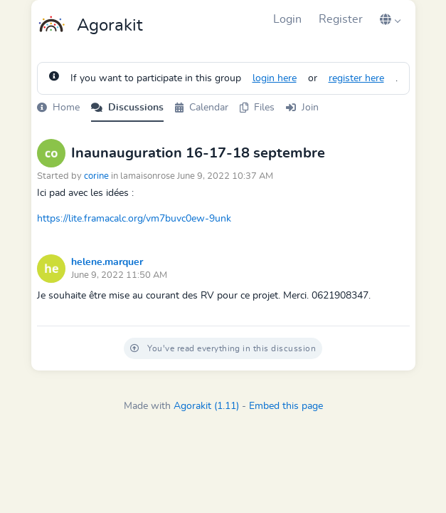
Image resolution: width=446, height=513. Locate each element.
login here (275, 78)
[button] (390, 19)
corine (96, 176)
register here (356, 78)
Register (341, 19)
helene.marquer (107, 262)
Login (287, 19)
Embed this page (286, 406)
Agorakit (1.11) (206, 406)
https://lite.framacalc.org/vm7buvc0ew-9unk (134, 219)
